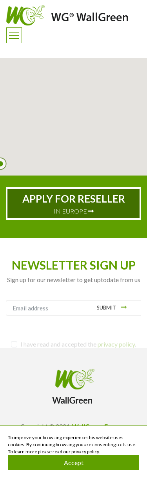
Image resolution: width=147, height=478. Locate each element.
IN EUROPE (73, 203)
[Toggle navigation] (14, 35)
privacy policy (85, 451)
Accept (73, 462)
